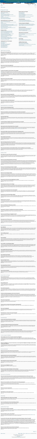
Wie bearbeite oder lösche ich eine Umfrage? (6, 34)
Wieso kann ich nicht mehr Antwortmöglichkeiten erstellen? (7, 33)
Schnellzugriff (1, 4)
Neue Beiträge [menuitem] (5, 5)
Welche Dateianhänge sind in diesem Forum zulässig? (25, 39)
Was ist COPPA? (3, 13)
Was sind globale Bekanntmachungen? (5, 44)
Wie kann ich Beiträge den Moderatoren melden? (6, 37)
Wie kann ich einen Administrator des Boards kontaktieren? (25, 45)
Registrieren (12, 5)
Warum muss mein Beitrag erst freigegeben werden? (6, 38)
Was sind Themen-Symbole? (4, 47)
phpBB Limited (16, 128)
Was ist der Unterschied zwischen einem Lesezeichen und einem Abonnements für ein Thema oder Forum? (27, 33)
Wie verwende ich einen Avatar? (4, 26)
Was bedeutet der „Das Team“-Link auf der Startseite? (25, 17)
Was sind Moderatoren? (21, 13)
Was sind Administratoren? (22, 12)
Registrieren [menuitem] (35, 4)
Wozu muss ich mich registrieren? (4, 12)
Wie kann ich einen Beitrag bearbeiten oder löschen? (6, 31)
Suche (2, 5)
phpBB (16, 434)
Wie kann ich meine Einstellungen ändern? (5, 21)
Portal (3, 4)
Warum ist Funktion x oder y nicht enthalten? (24, 43)
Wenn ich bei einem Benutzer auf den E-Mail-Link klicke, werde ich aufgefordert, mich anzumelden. (8, 28)
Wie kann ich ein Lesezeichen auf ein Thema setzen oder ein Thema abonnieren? (26, 35)
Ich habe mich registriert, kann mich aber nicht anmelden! (7, 14)
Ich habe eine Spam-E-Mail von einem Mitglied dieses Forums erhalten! (26, 21)
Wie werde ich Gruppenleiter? (22, 15)
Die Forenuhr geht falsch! (3, 23)
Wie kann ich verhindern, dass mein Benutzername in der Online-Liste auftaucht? (8, 22)
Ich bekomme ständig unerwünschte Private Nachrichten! (25, 20)
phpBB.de (22, 128)
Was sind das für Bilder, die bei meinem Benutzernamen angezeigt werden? (9, 25)
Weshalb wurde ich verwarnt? (4, 36)
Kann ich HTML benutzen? (4, 42)
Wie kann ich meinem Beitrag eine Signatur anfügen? (6, 32)
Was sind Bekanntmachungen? (4, 45)
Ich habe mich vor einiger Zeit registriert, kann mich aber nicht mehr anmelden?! (8, 16)
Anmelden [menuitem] (34, 4)
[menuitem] (10, 4)
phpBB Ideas (32, 414)
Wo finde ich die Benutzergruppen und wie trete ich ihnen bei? (25, 14)
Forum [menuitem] (6, 4)
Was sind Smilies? (3, 43)
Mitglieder (18, 4)
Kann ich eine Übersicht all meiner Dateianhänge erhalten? (25, 40)
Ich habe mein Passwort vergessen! (5, 17)
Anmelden (9, 5)
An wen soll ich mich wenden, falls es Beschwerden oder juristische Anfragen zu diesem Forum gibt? (27, 44)
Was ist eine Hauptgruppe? (22, 16)
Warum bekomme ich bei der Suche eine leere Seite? (24, 29)
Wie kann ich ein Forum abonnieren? (23, 36)
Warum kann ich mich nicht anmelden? (5, 15)
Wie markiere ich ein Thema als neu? (5, 39)
